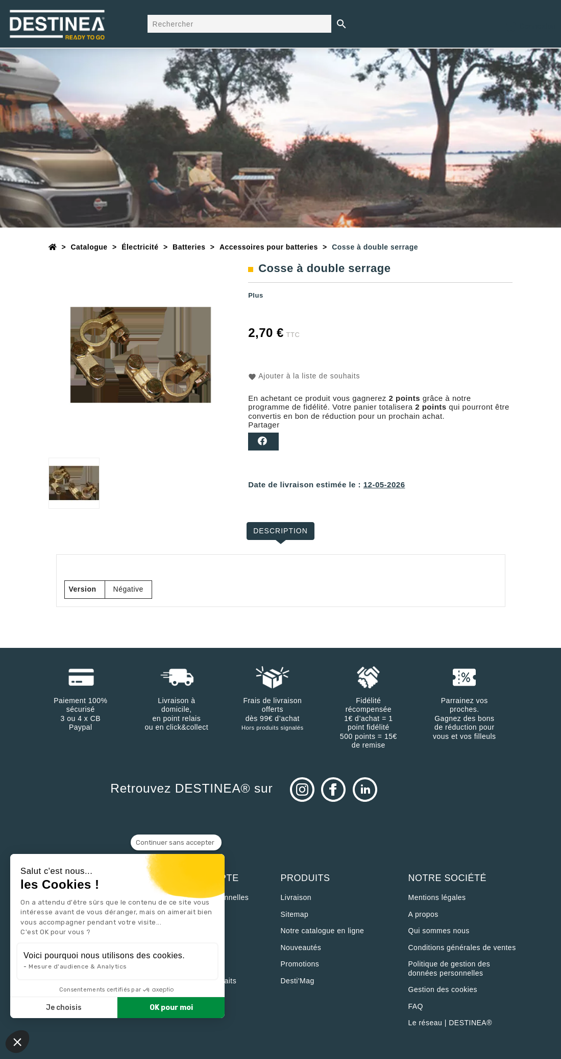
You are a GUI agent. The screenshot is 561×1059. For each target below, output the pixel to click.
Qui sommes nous (439, 931)
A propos (423, 914)
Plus (255, 295)
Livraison (296, 897)
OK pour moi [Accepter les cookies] (171, 1007)
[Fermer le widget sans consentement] (176, 843)
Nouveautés (301, 947)
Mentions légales (437, 897)
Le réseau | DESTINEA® (450, 1023)
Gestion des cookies (443, 989)
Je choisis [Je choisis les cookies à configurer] (64, 1007)
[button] (17, 1041)
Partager (263, 441)
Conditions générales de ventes (462, 947)
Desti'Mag (297, 981)
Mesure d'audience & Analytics (78, 966)
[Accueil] (52, 247)
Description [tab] (280, 531)
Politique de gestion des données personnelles (449, 968)
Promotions (300, 964)
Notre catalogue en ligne (322, 931)
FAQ (416, 1006)
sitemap (295, 914)
